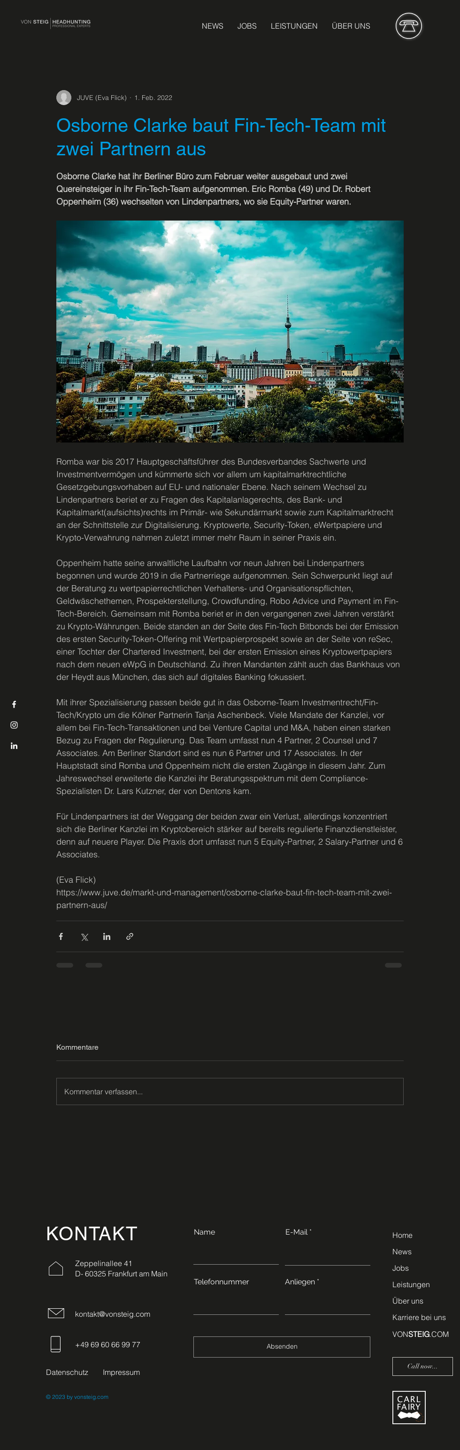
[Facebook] (14, 704)
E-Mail (296, 1232)
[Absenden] (281, 1347)
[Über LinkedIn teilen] (106, 936)
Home (402, 1235)
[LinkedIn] (14, 745)
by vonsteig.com (86, 1396)
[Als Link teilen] (129, 936)
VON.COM (420, 1334)
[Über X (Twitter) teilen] (83, 936)
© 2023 (55, 1396)
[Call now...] (422, 1366)
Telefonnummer (221, 1282)
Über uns (407, 1300)
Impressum (121, 1372)
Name (204, 1232)
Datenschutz (67, 1372)
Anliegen (300, 1282)
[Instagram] (14, 725)
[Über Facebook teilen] (60, 936)
